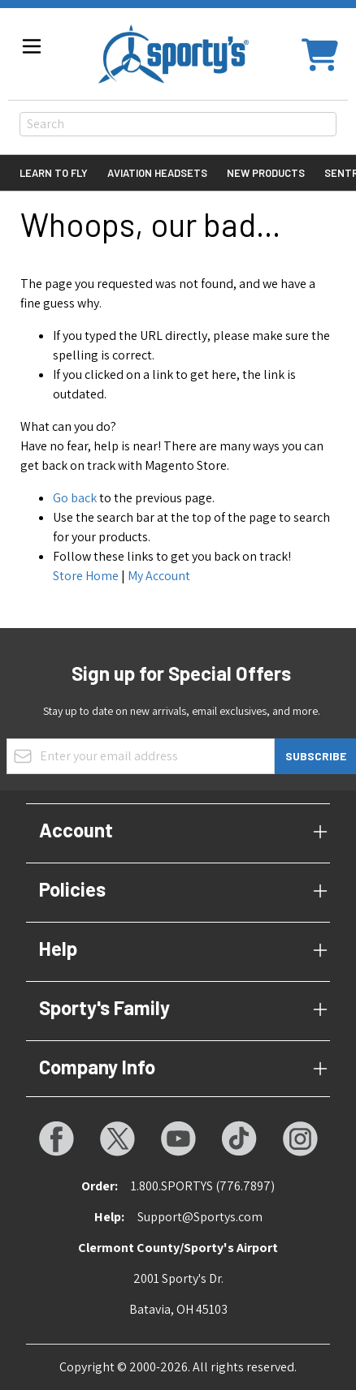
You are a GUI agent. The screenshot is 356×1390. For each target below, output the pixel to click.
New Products (266, 172)
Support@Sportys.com (200, 1216)
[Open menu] (31, 46)
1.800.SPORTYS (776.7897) (203, 1185)
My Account (159, 575)
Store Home (86, 575)
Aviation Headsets (157, 172)
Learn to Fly (54, 172)
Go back (75, 497)
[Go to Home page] (173, 54)
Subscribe (315, 756)
